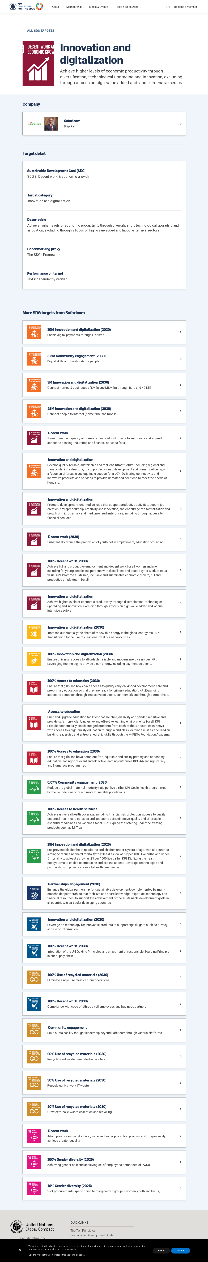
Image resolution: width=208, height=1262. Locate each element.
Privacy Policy (25, 1238)
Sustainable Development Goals (91, 1235)
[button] (57, 6)
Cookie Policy (39, 1238)
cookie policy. (71, 1249)
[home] (26, 6)
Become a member (185, 6)
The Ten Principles (83, 1230)
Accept (181, 1250)
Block (161, 1250)
